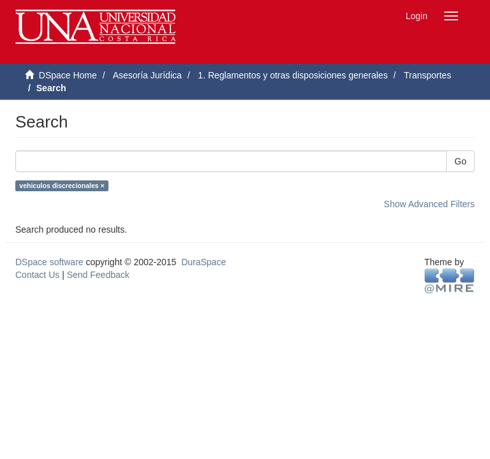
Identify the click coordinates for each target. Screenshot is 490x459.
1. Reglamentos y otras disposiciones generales (292, 75)
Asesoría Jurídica (147, 75)
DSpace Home (68, 75)
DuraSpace (203, 262)
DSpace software (49, 262)
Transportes (427, 75)
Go (460, 161)
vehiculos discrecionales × (61, 185)
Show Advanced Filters (429, 204)
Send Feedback (98, 275)
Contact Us (37, 275)
